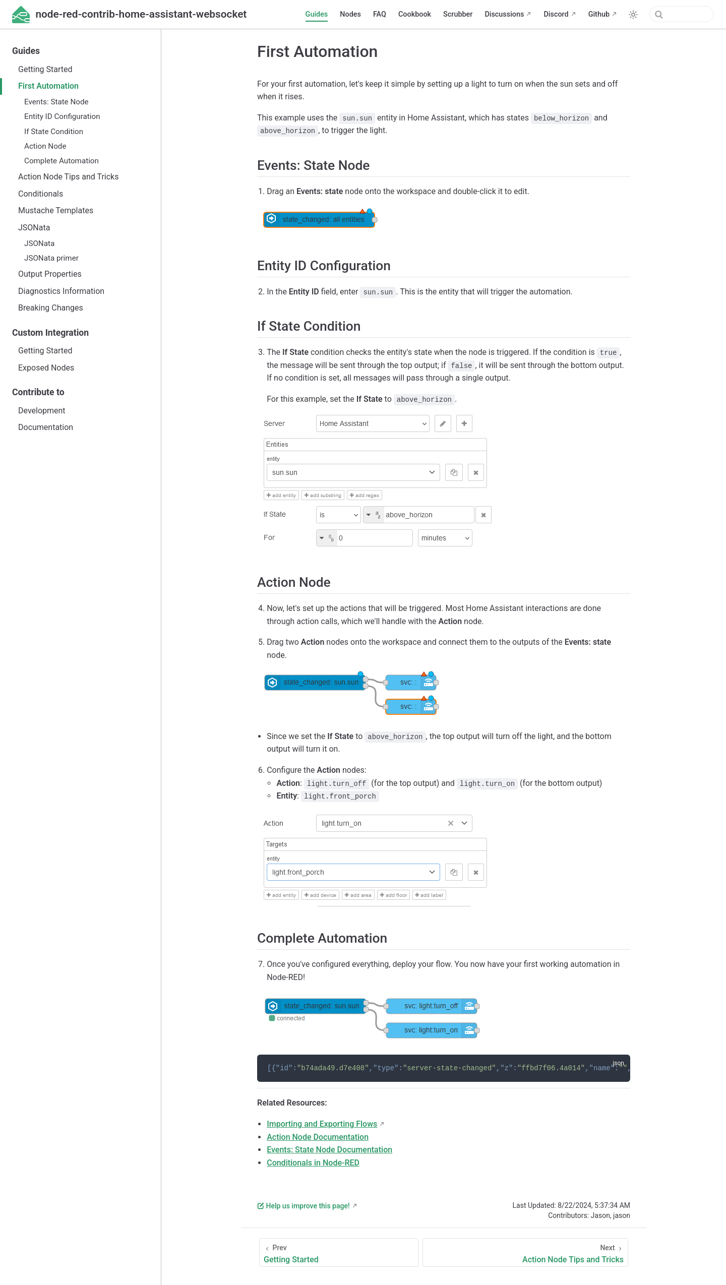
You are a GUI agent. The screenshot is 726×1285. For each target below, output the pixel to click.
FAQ (379, 14)
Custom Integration (50, 333)
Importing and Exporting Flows (322, 1124)
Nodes (350, 14)
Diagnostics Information (61, 291)
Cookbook (414, 14)
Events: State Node (56, 101)
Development (42, 410)
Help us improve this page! (303, 1206)
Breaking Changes (50, 308)
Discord (555, 14)
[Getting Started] (338, 1252)
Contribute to (38, 392)
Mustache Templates (55, 210)
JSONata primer (51, 258)
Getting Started (45, 69)
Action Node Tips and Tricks (68, 176)
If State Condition (53, 131)
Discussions (504, 14)
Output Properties (50, 274)
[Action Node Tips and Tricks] (525, 1252)
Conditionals (40, 194)
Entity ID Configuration (62, 116)
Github (599, 14)
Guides (317, 14)
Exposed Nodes (46, 368)
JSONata (34, 227)
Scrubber (457, 14)
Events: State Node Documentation (329, 1149)
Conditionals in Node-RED (313, 1163)
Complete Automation (61, 160)
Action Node (45, 146)
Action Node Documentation (318, 1137)
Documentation (45, 427)
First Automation (48, 86)
